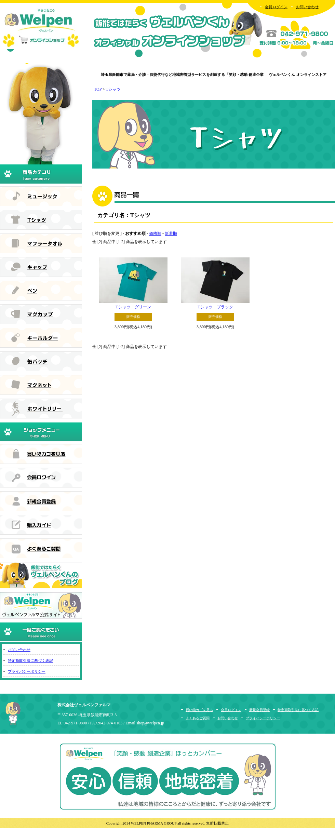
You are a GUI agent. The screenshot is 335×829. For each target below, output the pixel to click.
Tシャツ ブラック (215, 307)
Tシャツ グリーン (133, 307)
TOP (98, 89)
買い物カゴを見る (199, 710)
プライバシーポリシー (26, 671)
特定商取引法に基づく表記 (30, 660)
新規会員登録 (259, 710)
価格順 (155, 233)
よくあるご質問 (198, 718)
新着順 (171, 233)
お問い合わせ (307, 7)
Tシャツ (113, 89)
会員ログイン (276, 7)
